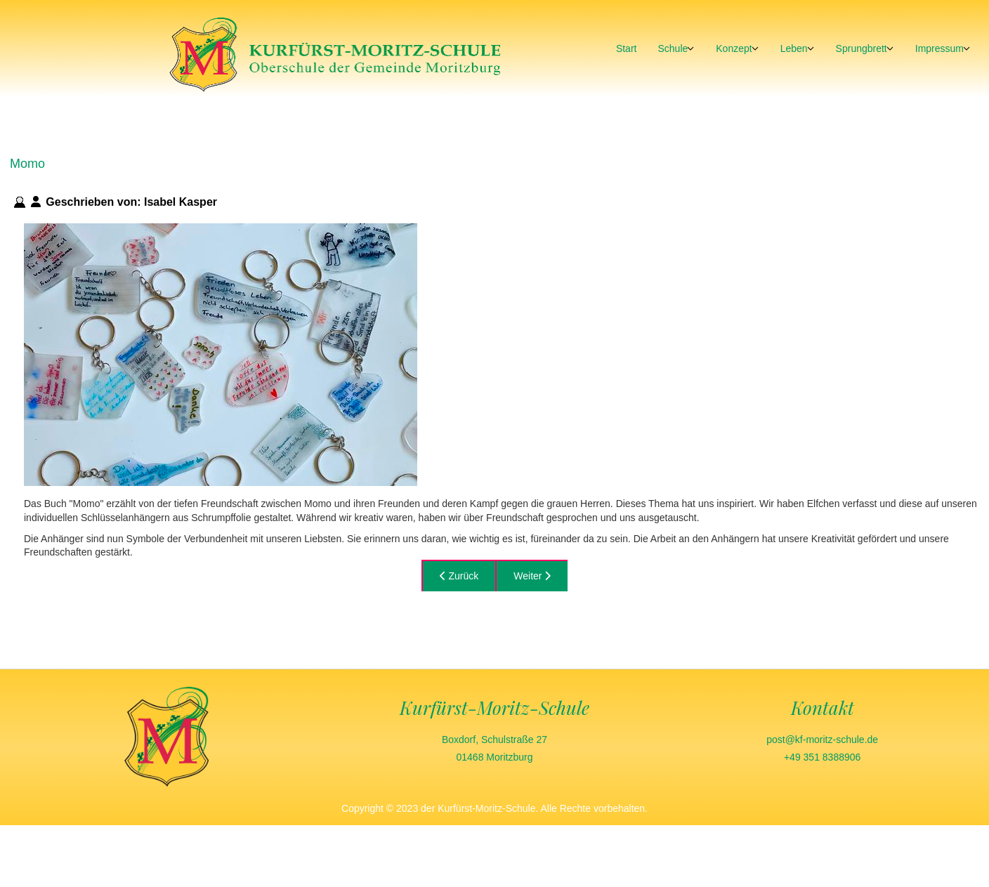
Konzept (734, 48)
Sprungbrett (861, 48)
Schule (672, 48)
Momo (27, 164)
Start (626, 48)
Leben (794, 48)
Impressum (939, 48)
